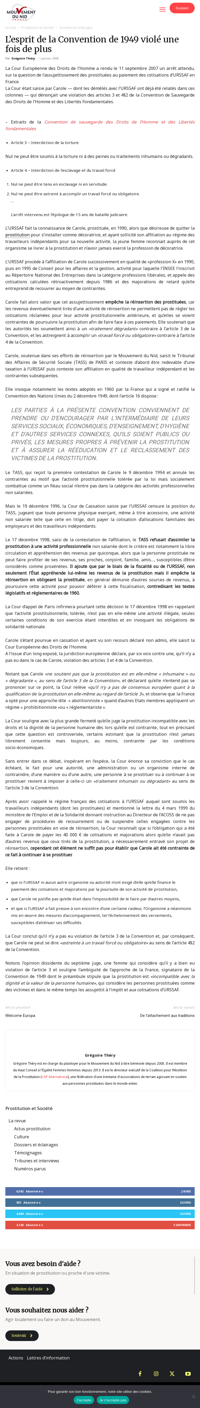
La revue (17, 1121)
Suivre (185, 1202)
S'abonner (182, 1225)
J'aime (186, 1191)
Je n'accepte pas (112, 1400)
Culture (21, 1137)
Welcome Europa (20, 1015)
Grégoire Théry (23, 58)
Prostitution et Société (37, 27)
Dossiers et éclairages (76, 27)
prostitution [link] (17, 235)
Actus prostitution (32, 1129)
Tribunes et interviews (36, 1161)
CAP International (55, 1077)
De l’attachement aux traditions (167, 1015)
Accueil (10, 27)
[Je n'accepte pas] (193, 1396)
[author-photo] (100, 1046)
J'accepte (83, 1400)
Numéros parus (30, 1169)
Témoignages (28, 1153)
